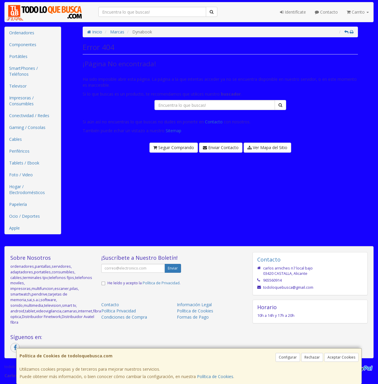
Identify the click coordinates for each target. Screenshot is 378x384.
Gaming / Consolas (27, 127)
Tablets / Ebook (24, 163)
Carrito (358, 12)
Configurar (288, 357)
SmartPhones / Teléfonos (23, 71)
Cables (15, 139)
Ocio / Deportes (24, 216)
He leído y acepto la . (143, 282)
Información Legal (194, 304)
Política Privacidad (118, 311)
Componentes (22, 44)
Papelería (18, 204)
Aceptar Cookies (341, 357)
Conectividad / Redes (29, 115)
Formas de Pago (193, 317)
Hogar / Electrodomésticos (27, 189)
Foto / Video (21, 175)
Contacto (326, 12)
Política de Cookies (215, 376)
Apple (14, 228)
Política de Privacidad (161, 282)
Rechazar (312, 357)
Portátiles (18, 56)
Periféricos (19, 151)
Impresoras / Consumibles (21, 101)
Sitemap (173, 130)
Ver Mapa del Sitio (267, 147)
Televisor (18, 86)
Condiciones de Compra (124, 317)
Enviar (173, 268)
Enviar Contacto (221, 147)
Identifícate (293, 12)
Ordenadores (21, 33)
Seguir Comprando (173, 147)
